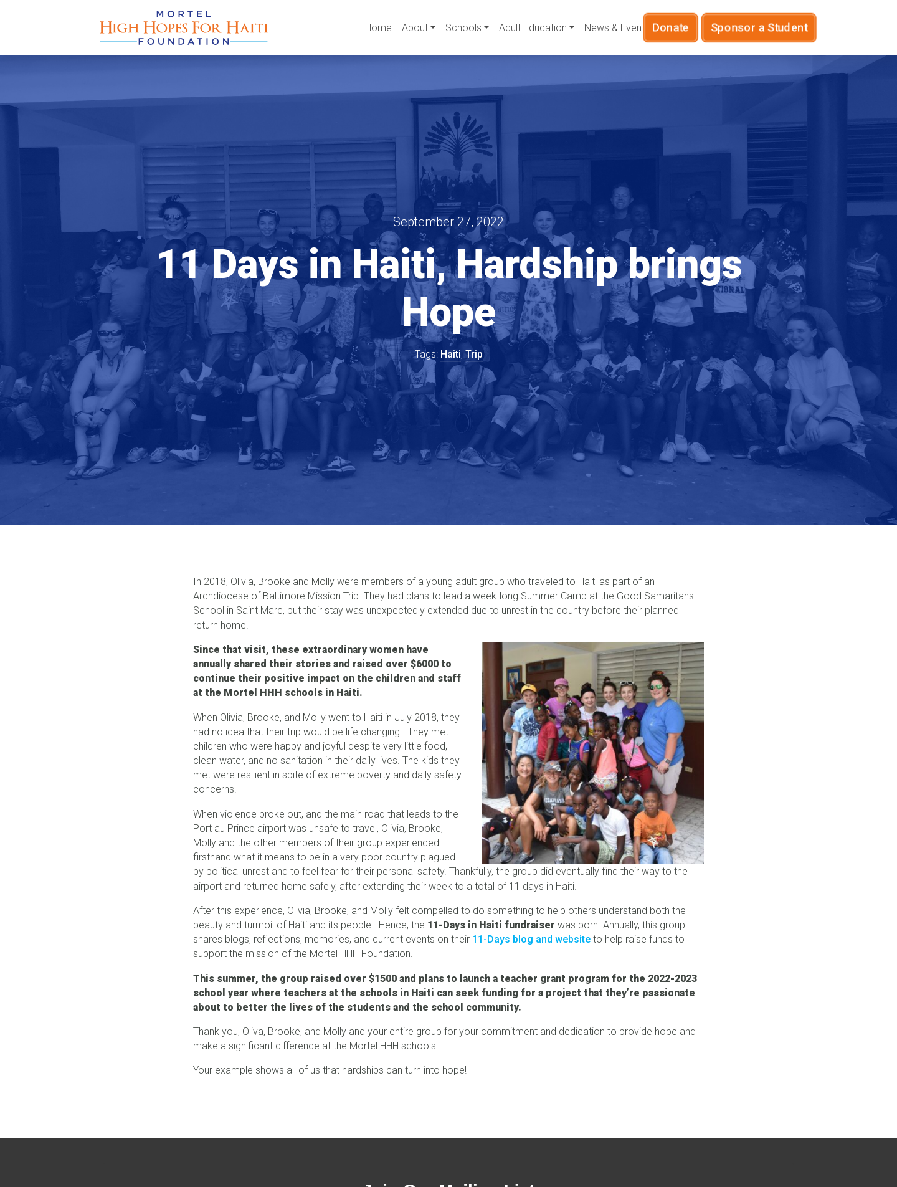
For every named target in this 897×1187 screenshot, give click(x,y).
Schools (463, 28)
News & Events (617, 28)
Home (378, 28)
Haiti (450, 354)
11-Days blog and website (531, 939)
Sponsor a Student (752, 27)
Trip (474, 354)
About (415, 28)
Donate (684, 27)
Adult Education (533, 28)
